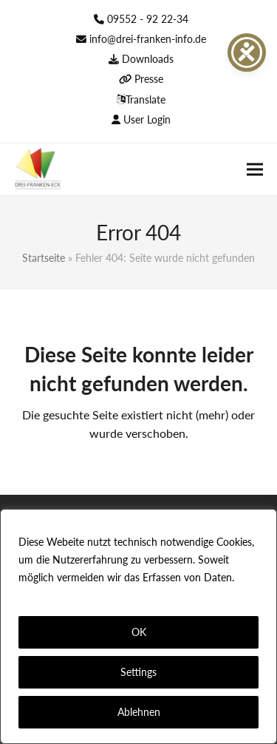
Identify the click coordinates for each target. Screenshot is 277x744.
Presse (148, 78)
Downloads (148, 59)
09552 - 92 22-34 (147, 19)
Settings (138, 672)
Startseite (43, 257)
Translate (145, 99)
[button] (255, 169)
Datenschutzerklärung (72, 595)
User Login (147, 119)
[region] (138, 626)
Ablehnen (138, 712)
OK (138, 632)
